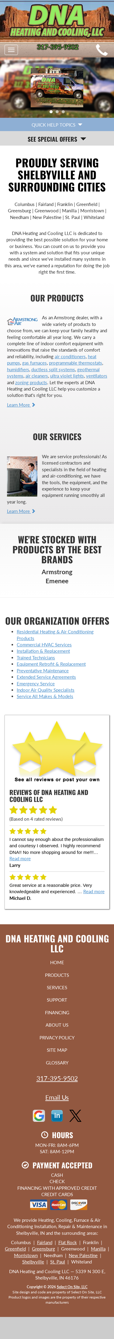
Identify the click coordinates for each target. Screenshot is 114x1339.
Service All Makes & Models (45, 696)
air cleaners (37, 375)
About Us (57, 1025)
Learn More (21, 404)
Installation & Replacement (43, 651)
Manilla (98, 1248)
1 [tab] (53, 113)
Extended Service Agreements (46, 677)
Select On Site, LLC (72, 1287)
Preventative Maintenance (43, 670)
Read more (20, 858)
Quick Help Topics (57, 124)
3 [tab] (65, 113)
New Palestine (83, 1255)
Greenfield (15, 1248)
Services (57, 987)
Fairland (44, 1242)
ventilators (96, 375)
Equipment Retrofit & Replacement (51, 664)
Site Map (57, 1050)
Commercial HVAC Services (44, 644)
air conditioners (70, 356)
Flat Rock (67, 1242)
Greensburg (43, 1248)
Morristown (26, 1255)
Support (57, 1000)
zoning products (31, 382)
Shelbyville (33, 1261)
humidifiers (18, 369)
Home (57, 962)
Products (57, 975)
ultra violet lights (67, 375)
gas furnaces (34, 362)
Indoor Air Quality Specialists (45, 690)
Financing (57, 1012)
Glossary (57, 1062)
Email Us (57, 1097)
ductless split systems (53, 369)
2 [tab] (59, 113)
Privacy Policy (57, 1037)
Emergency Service (36, 683)
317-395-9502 (57, 1078)
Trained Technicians (36, 657)
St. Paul (57, 1261)
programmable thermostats (75, 362)
